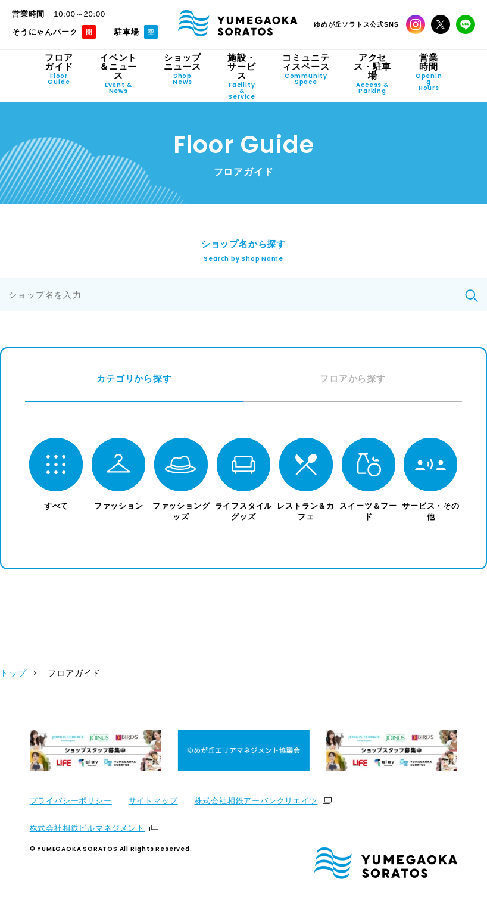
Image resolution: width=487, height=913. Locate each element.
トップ (13, 675)
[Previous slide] (28, 752)
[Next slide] (458, 752)
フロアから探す (353, 378)
